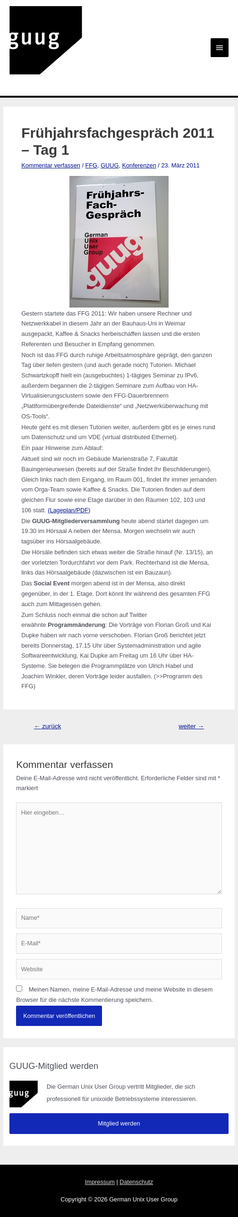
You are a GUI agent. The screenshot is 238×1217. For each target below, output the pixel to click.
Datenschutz (136, 1181)
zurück (47, 726)
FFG (91, 165)
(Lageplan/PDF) (69, 510)
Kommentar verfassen (50, 165)
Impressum (100, 1181)
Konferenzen (139, 165)
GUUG (110, 165)
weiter (191, 726)
